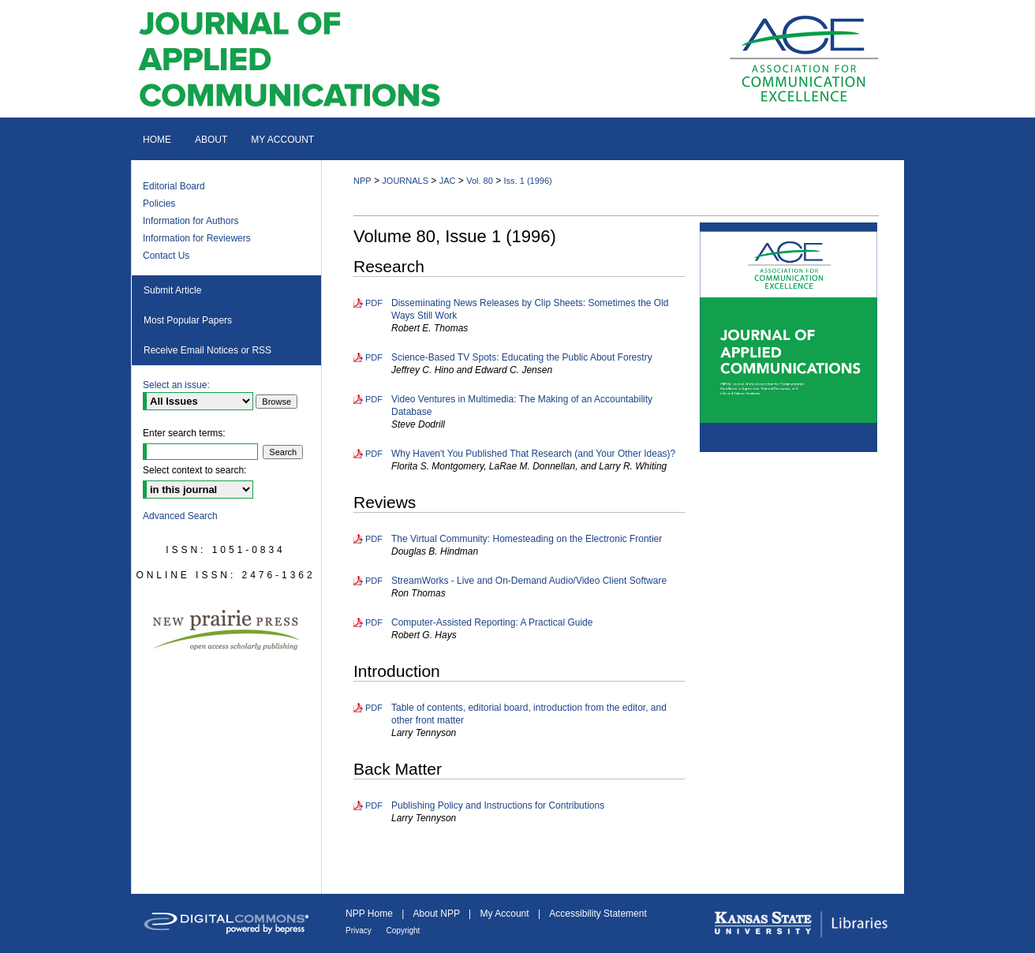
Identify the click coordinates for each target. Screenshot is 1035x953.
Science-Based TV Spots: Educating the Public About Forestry (521, 357)
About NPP (437, 913)
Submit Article (172, 290)
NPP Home (370, 913)
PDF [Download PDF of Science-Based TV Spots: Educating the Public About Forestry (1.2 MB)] (374, 357)
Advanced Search (180, 515)
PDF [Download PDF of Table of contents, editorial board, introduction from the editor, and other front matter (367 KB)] (374, 707)
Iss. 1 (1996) (528, 180)
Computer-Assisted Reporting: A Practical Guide (491, 622)
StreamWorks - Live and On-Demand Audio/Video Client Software (529, 580)
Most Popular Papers (188, 320)
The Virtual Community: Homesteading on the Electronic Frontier (526, 538)
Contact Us (166, 255)
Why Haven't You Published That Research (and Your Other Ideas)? (533, 453)
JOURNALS (405, 180)
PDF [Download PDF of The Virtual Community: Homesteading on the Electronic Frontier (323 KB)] (374, 539)
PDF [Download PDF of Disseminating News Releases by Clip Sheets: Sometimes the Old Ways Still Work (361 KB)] (374, 303)
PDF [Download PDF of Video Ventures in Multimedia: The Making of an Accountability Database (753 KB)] (374, 399)
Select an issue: (176, 385)
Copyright (403, 930)
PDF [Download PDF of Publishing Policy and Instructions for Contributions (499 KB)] (374, 805)
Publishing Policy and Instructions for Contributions (497, 805)
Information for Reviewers (197, 238)
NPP (362, 180)
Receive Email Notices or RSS (207, 350)
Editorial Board (174, 186)
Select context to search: (194, 470)
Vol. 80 (479, 180)
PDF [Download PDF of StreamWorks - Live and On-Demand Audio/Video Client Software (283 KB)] (374, 580)
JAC (447, 180)
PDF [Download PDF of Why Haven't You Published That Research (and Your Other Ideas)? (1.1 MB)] (374, 453)
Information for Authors (190, 220)
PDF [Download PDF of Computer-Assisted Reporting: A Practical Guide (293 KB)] (374, 622)
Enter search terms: (184, 433)
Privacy (360, 930)
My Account (506, 913)
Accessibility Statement (597, 913)
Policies (159, 203)
